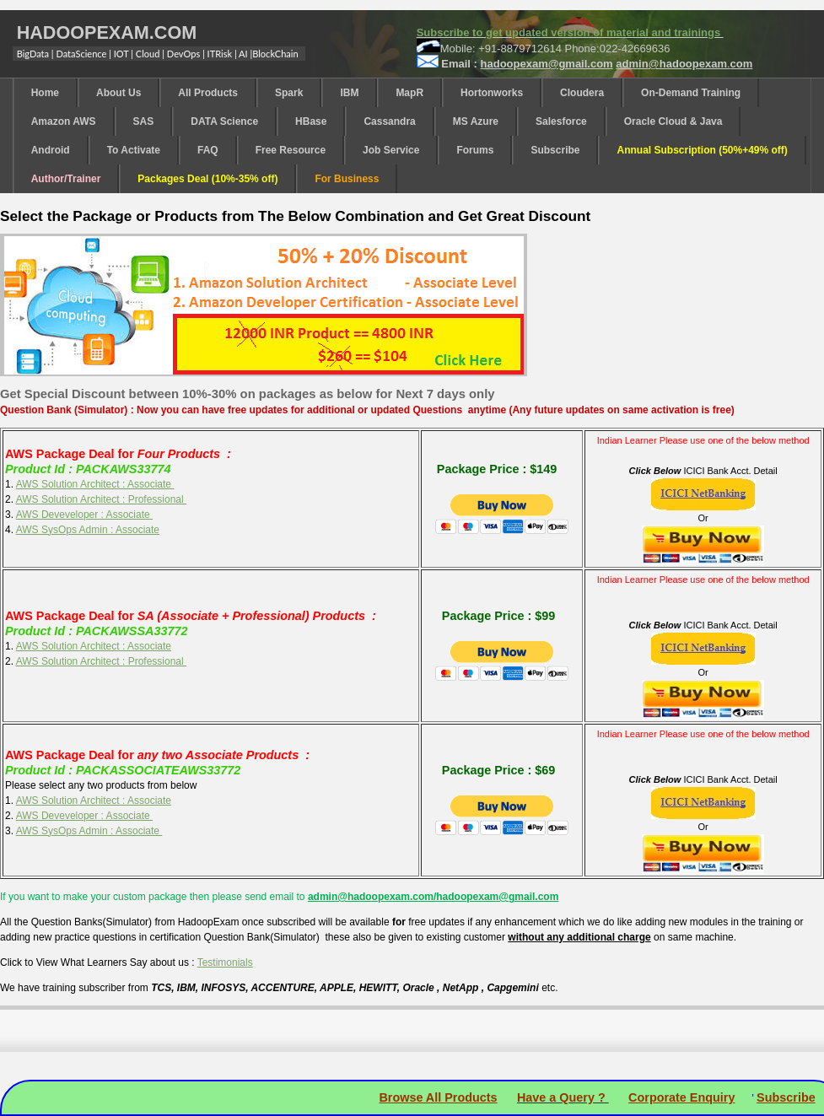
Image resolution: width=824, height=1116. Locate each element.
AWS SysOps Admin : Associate (87, 530)
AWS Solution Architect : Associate (95, 484)
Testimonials (225, 962)
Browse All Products (438, 1097)
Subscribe (786, 1097)
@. (684, 63)
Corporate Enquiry (681, 1097)
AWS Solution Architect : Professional (101, 499)
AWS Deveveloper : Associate (84, 514)
